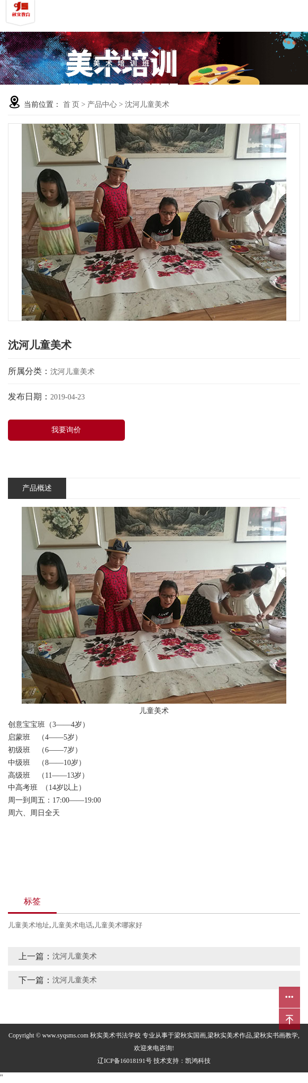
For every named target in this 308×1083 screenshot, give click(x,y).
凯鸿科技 (198, 1060)
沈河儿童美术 (147, 104)
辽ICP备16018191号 (124, 1060)
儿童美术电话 (72, 925)
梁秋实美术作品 (229, 1035)
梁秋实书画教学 (275, 1035)
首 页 (71, 104)
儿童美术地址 (28, 925)
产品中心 (102, 104)
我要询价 (66, 430)
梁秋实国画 (190, 1035)
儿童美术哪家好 (118, 925)
